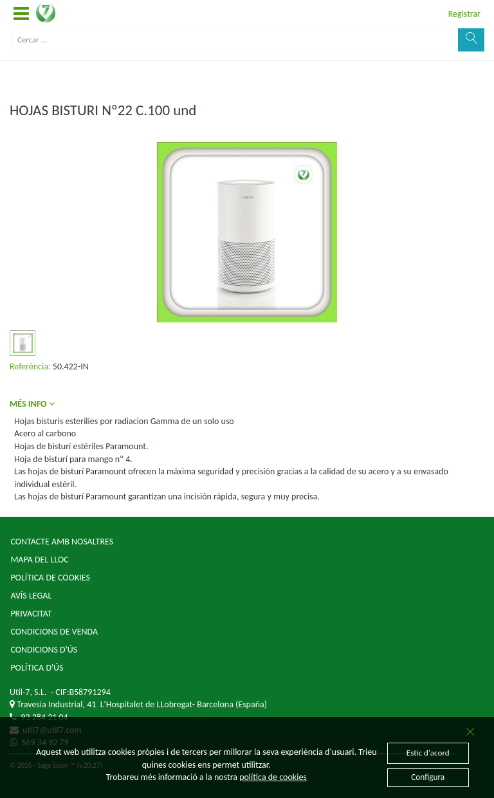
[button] (21, 14)
